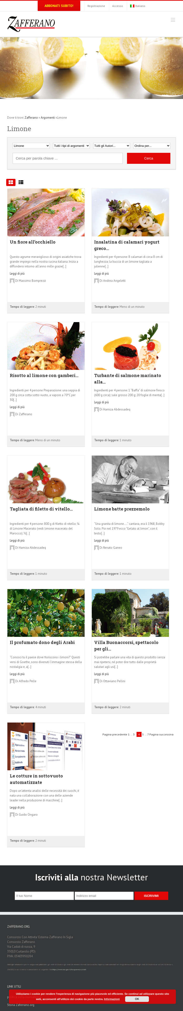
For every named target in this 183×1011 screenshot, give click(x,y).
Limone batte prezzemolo (122, 509)
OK (137, 999)
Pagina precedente (114, 734)
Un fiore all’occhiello (33, 242)
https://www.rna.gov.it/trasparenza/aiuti (69, 969)
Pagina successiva (161, 734)
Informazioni (112, 999)
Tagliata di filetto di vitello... (41, 509)
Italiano (137, 6)
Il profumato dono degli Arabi (42, 642)
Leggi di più (17, 273)
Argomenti (48, 118)
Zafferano (31, 118)
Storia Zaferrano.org (20, 1005)
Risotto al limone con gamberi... (44, 375)
